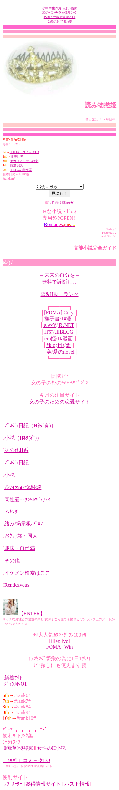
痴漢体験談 (18, 748)
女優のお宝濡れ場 (59, 21)
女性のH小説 (51, 748)
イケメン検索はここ (27, 573)
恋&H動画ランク (60, 294)
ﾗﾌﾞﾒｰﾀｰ (13, 784)
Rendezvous (16, 585)
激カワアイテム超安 (24, 161)
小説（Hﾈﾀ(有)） (23, 438)
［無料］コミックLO (24, 152)
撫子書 (52, 318)
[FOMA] (53, 312)
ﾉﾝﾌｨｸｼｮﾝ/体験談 (22, 487)
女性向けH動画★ (61, 202)
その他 (12, 560)
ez (58, 641)
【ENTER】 (31, 613)
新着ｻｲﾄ (13, 677)
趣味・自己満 (19, 548)
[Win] (69, 647)
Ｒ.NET (66, 325)
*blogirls (55, 345)
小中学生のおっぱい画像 (59, 8)
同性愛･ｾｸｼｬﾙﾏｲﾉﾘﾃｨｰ (28, 499)
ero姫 (50, 338)
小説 (9, 475)
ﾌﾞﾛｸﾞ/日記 (16, 462)
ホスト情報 (77, 784)
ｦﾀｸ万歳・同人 (20, 536)
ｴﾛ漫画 (65, 338)
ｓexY (49, 325)
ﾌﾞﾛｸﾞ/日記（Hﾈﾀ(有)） (30, 425)
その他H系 (16, 450)
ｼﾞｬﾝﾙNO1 (15, 684)
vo (65, 641)
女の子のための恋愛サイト (59, 401)
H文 (48, 332)
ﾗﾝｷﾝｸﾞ (12, 511)
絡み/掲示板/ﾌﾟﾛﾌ (23, 523)
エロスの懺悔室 (21, 170)
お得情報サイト (43, 784)
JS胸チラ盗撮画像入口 (59, 17)
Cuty (69, 312)
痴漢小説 (16, 165)
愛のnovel (64, 352)
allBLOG (65, 332)
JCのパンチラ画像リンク (59, 12)
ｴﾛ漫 (67, 318)
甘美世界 (16, 156)
